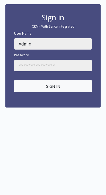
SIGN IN (53, 86)
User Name (22, 33)
